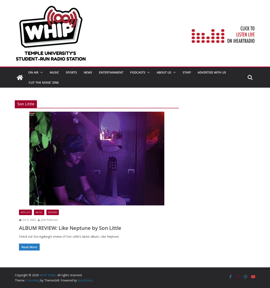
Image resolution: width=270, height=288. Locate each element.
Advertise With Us (212, 72)
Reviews (52, 212)
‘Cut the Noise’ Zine (43, 82)
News (88, 72)
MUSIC (54, 72)
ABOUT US (164, 72)
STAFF (187, 72)
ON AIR (33, 72)
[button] (40, 72)
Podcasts (137, 72)
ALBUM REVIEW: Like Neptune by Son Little (70, 227)
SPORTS (71, 72)
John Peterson (49, 220)
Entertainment (111, 72)
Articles (25, 212)
